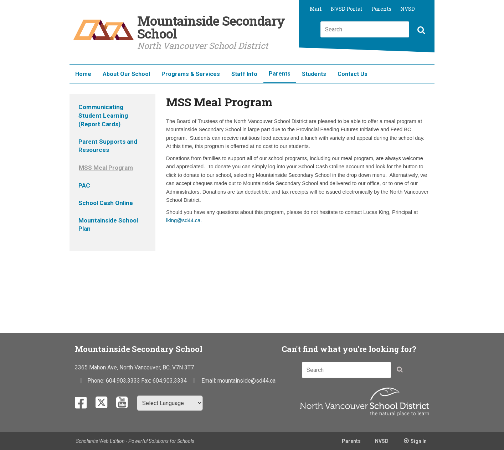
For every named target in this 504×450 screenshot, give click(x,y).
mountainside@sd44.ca (246, 380)
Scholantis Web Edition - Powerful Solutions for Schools (135, 441)
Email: (209, 380)
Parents (381, 8)
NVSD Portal (346, 8)
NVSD (407, 8)
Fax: (147, 380)
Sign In (419, 441)
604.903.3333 (123, 380)
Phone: (96, 380)
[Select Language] (170, 403)
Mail (316, 8)
